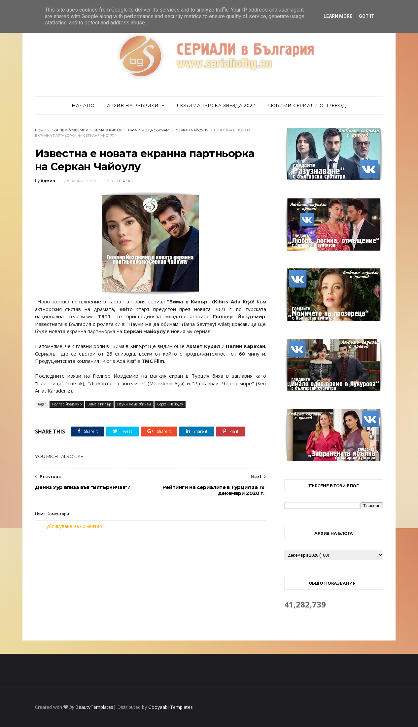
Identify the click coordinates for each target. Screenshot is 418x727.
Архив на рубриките (135, 105)
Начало (83, 105)
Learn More (338, 16)
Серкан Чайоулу (192, 130)
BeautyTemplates (94, 707)
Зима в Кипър (108, 130)
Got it (366, 16)
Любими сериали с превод (306, 105)
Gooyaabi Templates (170, 707)
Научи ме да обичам (148, 130)
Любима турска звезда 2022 (216, 105)
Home (40, 130)
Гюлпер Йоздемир (70, 130)
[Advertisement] (150, 585)
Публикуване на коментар (72, 526)
